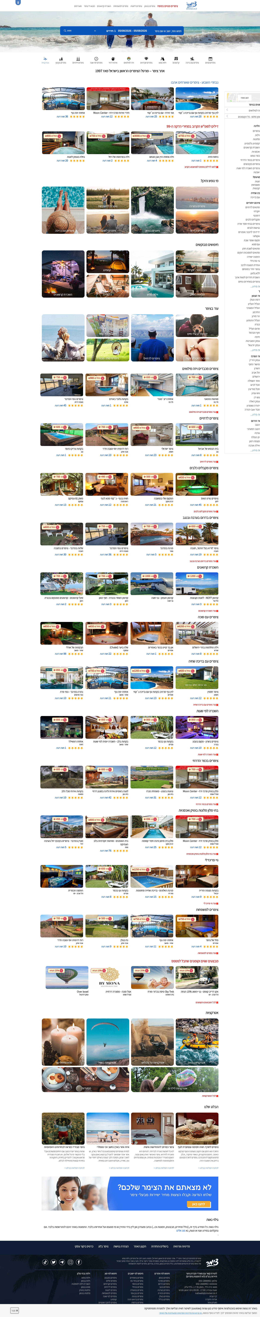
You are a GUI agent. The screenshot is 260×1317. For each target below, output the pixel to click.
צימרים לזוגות (136, 6)
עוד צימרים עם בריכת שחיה (204, 704)
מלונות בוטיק (84, 1290)
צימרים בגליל (164, 1299)
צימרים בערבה (164, 1290)
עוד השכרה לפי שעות (207, 754)
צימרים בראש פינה (135, 1299)
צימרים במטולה (136, 1290)
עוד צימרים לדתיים (208, 461)
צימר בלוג (103, 1246)
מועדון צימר (212, 1302)
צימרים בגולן (164, 1296)
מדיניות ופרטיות (181, 1246)
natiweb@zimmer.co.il (206, 1293)
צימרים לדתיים (110, 1287)
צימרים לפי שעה (110, 1296)
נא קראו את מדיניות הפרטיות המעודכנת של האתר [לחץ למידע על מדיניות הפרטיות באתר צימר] (180, 1312)
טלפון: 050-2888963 (208, 1280)
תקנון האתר (140, 1246)
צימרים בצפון (149, 6)
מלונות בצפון (84, 1293)
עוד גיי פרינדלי (210, 903)
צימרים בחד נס (137, 1280)
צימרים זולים (111, 1280)
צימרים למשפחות (120, 6)
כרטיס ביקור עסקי (84, 1246)
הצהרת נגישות (121, 1246)
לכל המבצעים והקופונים (206, 1002)
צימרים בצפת (137, 1296)
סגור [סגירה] (14, 1310)
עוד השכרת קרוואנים (207, 610)
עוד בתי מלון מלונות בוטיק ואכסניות (201, 853)
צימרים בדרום (164, 1283)
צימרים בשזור (137, 1283)
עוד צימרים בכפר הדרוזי (206, 804)
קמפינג (113, 1299)
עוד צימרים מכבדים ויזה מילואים (202, 412)
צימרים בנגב (164, 1287)
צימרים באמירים (136, 1277)
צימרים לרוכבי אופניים (108, 1302)
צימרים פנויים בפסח (167, 6)
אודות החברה (211, 1299)
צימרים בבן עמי (137, 1293)
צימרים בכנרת (164, 1293)
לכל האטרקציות (209, 1095)
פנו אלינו (180, 1230)
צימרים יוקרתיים (110, 1283)
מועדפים (78, 6)
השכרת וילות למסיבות (81, 1283)
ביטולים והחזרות (159, 1246)
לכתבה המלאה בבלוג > (75, 1168)
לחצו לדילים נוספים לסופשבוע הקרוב (200, 166)
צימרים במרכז (164, 1280)
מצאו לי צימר (89, 6)
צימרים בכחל (137, 1287)
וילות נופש (86, 1277)
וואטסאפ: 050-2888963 (206, 1283)
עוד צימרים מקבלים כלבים (205, 511)
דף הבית (213, 1296)
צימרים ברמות (137, 1302)
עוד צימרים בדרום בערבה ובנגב (203, 561)
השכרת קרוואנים (104, 6)
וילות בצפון (85, 1280)
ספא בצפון (85, 1287)
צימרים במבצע (110, 1277)
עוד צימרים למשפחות (207, 953)
